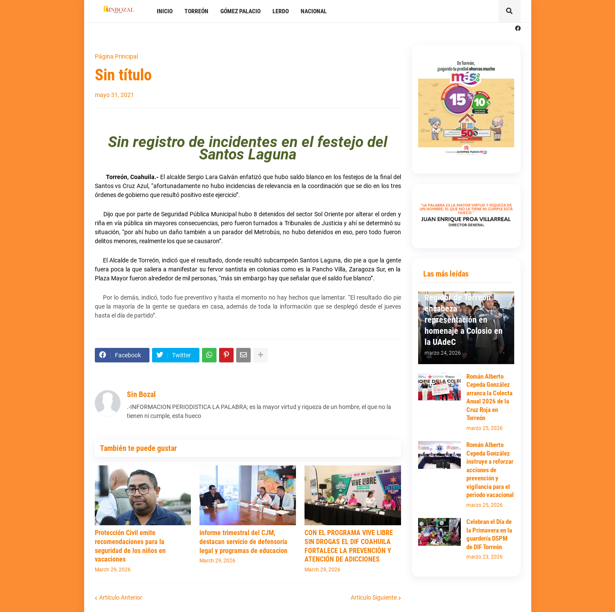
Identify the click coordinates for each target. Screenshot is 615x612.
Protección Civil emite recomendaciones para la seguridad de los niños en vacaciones (130, 546)
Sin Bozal (141, 394)
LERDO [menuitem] (280, 11)
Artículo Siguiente (374, 597)
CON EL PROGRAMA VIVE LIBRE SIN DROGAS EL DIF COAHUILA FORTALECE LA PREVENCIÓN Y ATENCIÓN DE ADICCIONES (349, 546)
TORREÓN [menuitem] (196, 11)
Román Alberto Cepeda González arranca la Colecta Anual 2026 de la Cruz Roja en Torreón (489, 397)
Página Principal (116, 56)
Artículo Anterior (120, 597)
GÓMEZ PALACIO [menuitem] (240, 11)
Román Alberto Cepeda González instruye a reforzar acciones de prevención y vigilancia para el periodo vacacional (490, 470)
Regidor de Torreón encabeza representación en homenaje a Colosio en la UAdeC (464, 319)
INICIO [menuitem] (165, 11)
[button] (509, 11)
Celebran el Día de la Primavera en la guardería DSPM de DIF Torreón (489, 534)
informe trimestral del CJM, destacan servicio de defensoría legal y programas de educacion (243, 542)
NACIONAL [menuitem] (314, 11)
